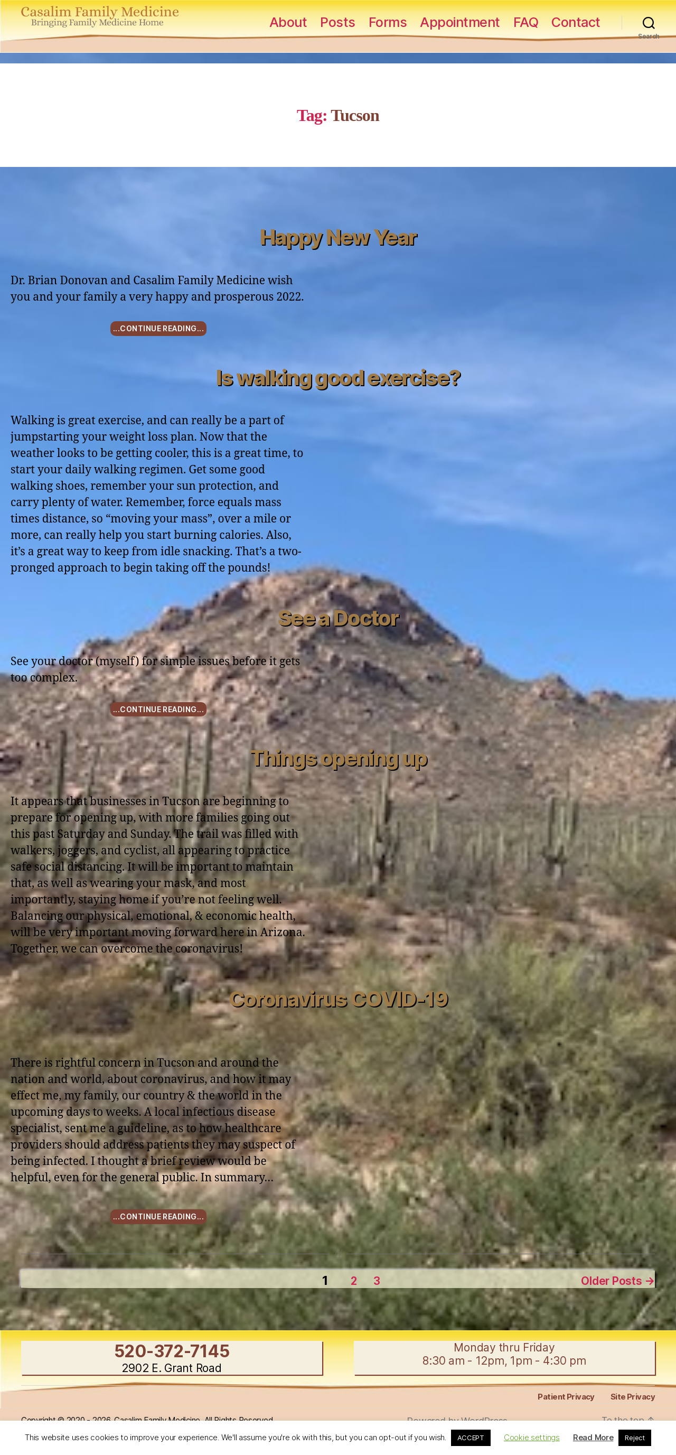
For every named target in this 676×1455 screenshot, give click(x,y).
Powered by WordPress (457, 1418)
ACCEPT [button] (470, 1437)
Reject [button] (634, 1437)
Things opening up (338, 758)
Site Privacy (633, 1394)
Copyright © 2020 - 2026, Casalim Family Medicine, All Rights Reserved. (158, 1417)
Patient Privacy (567, 1394)
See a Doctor (338, 618)
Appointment (460, 22)
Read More (593, 1437)
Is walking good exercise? (338, 377)
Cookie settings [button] (532, 1437)
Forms (388, 22)
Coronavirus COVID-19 (338, 999)
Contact (575, 22)
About (288, 22)
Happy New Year (338, 237)
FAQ (526, 22)
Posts (337, 22)
